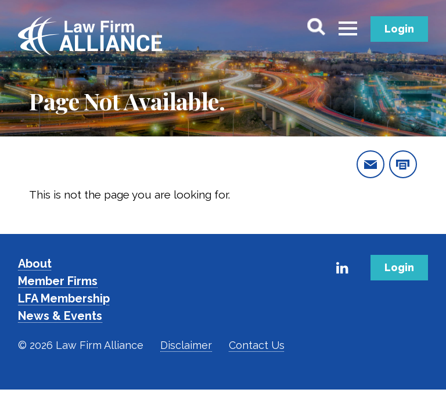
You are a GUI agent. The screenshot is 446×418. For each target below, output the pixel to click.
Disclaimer (186, 345)
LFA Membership (64, 298)
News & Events (60, 316)
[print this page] (403, 164)
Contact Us (257, 345)
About (35, 264)
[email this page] (370, 164)
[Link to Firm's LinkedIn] (342, 267)
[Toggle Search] (316, 26)
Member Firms (58, 281)
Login (399, 29)
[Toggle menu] (348, 29)
